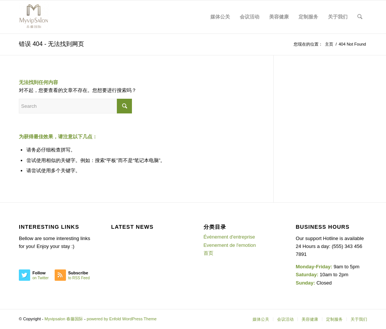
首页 (208, 253)
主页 (329, 44)
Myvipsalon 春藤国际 (63, 319)
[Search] (359, 17)
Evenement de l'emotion (230, 245)
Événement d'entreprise (229, 237)
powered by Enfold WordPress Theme (121, 319)
